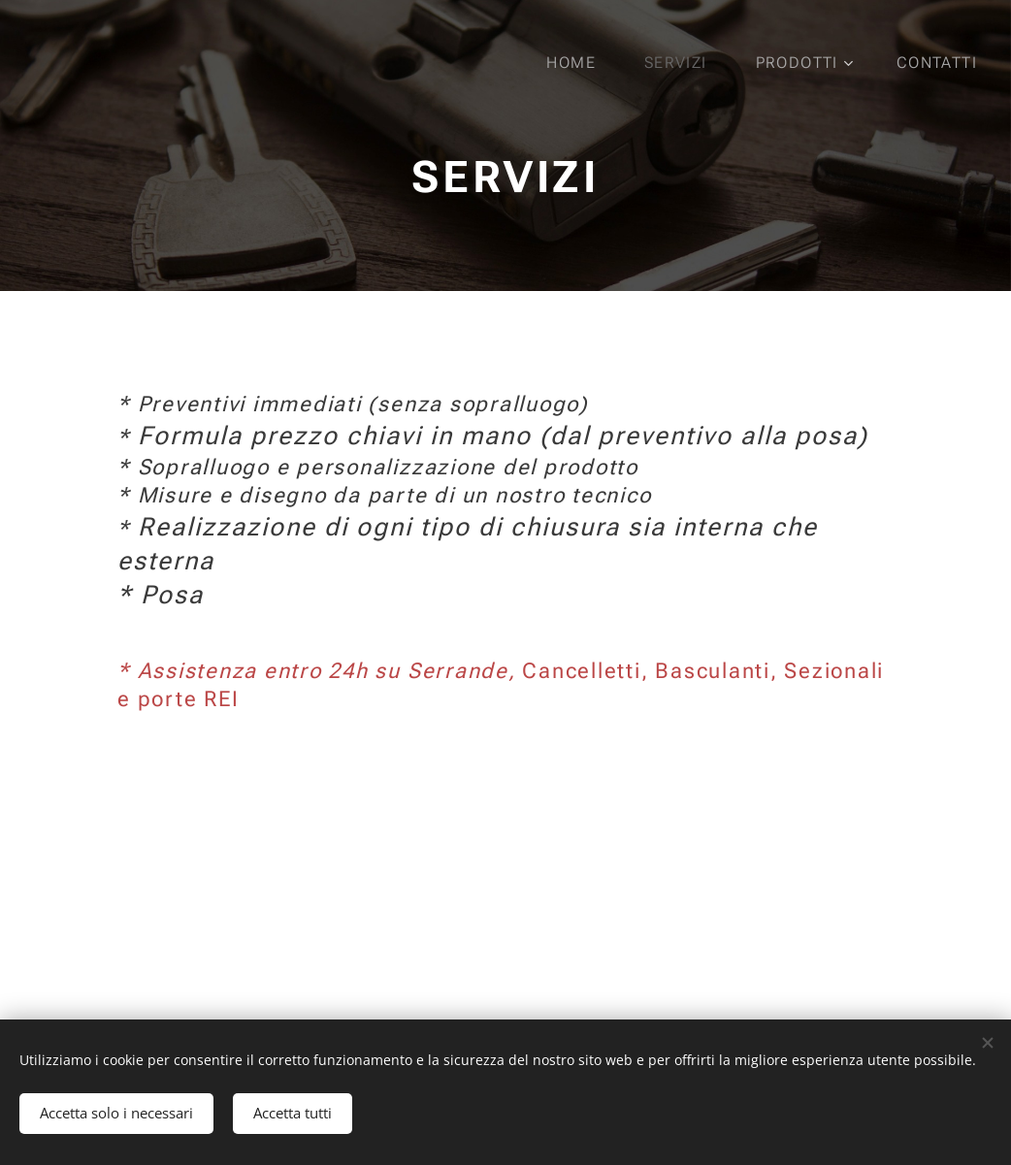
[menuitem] (582, 63)
